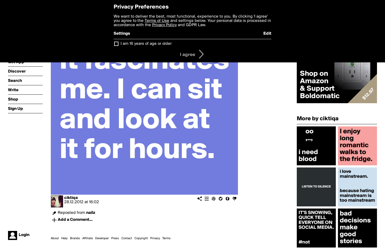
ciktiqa (71, 198)
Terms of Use (157, 21)
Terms (166, 238)
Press (115, 238)
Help (64, 238)
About (55, 238)
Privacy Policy (164, 25)
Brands (75, 238)
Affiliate (87, 238)
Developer (102, 238)
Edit (267, 33)
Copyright (141, 238)
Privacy (155, 238)
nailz (90, 213)
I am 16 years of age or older (146, 44)
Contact (126, 238)
